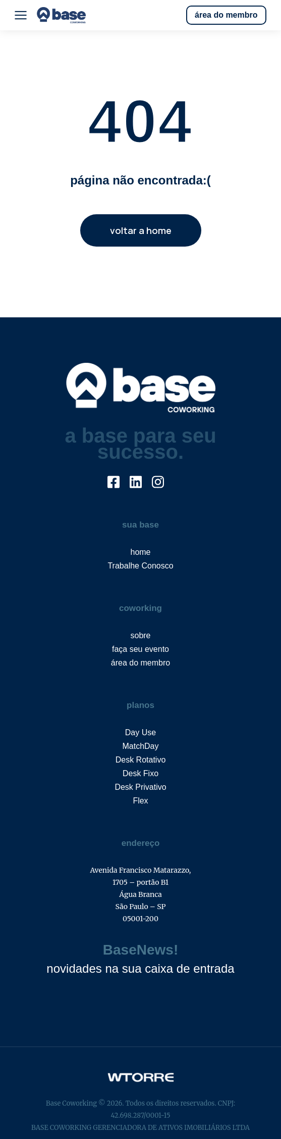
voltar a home (141, 230)
